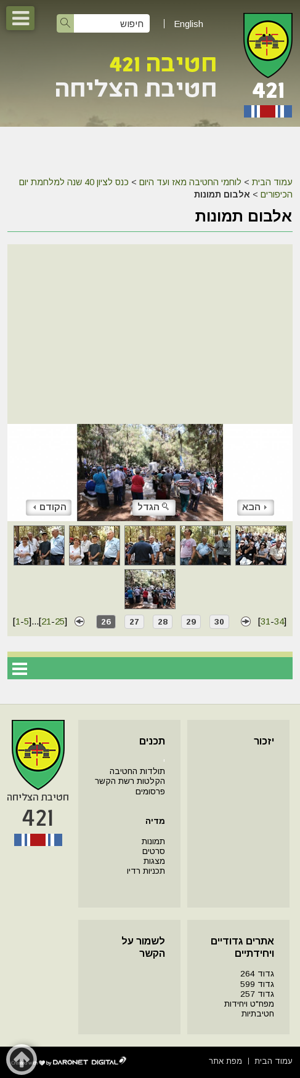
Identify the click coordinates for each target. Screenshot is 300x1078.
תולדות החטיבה (137, 771)
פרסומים (150, 791)
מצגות (154, 861)
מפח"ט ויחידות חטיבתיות (249, 1008)
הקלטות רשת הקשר (130, 781)
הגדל (154, 506)
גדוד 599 (257, 984)
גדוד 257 (257, 994)
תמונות (153, 841)
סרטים (153, 851)
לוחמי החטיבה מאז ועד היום (190, 182)
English (188, 23)
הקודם (50, 506)
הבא (254, 506)
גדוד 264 (257, 973)
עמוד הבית (272, 182)
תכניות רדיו (146, 871)
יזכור (264, 741)
